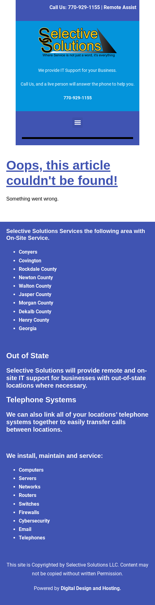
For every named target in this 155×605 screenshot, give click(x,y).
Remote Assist (120, 7)
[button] (77, 122)
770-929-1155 (84, 7)
